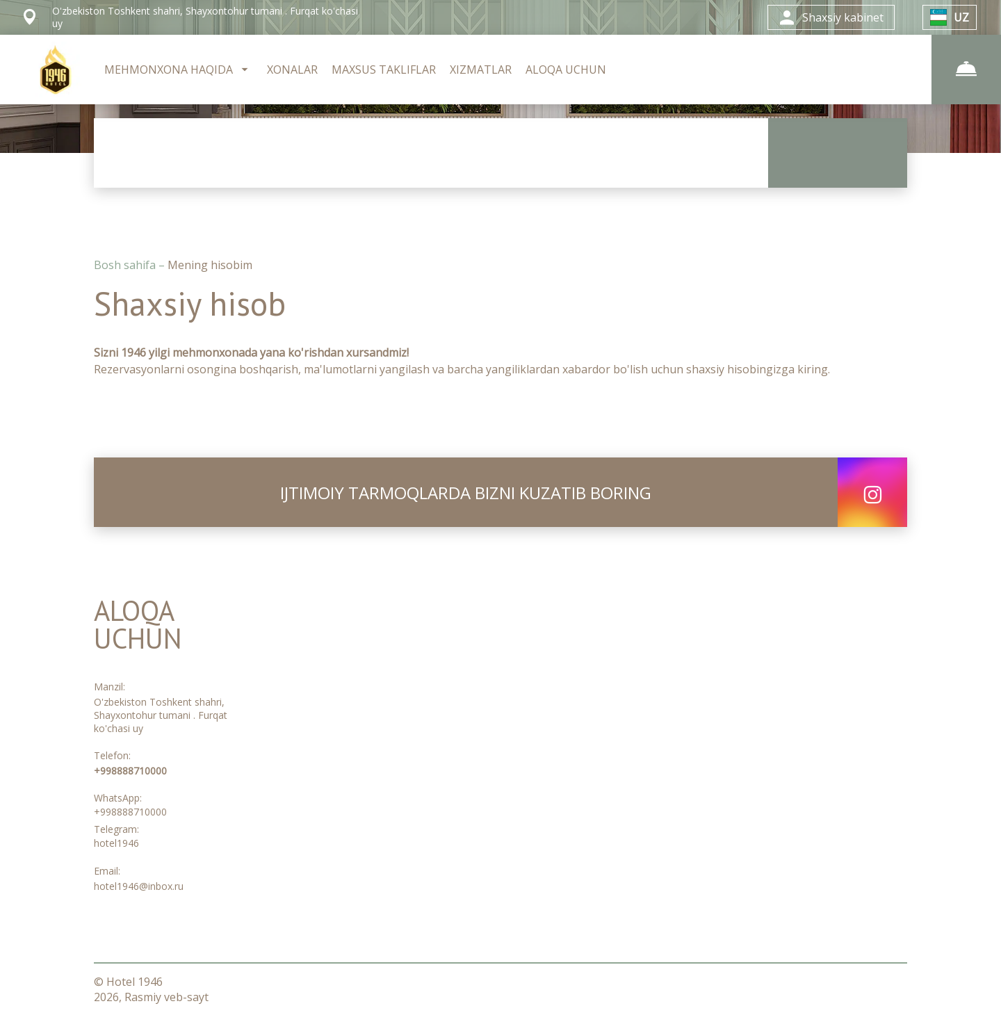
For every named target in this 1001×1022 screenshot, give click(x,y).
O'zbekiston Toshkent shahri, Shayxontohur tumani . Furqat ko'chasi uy (160, 715)
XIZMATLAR (481, 69)
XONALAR (292, 69)
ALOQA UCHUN (566, 69)
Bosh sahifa (126, 265)
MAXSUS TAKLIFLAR (384, 69)
